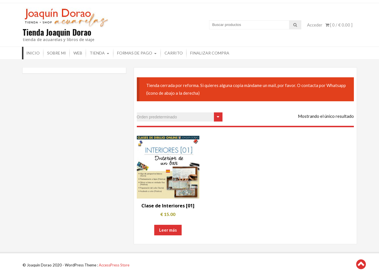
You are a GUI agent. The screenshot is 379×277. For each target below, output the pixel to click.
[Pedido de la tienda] (179, 117)
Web (77, 52)
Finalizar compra (209, 52)
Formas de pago (134, 52)
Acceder (314, 24)
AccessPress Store (114, 265)
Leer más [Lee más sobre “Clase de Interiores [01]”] (168, 229)
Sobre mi (56, 52)
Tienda (97, 52)
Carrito (174, 52)
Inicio (33, 52)
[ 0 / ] (338, 24)
